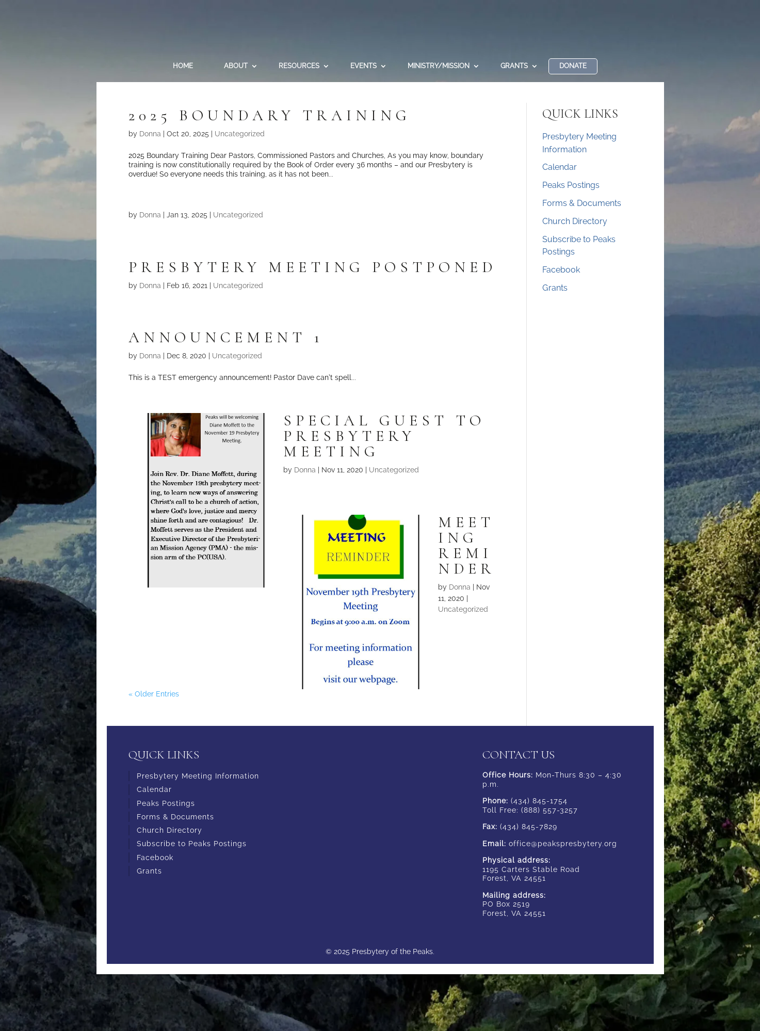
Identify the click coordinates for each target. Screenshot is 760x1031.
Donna (150, 134)
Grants (514, 66)
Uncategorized (240, 134)
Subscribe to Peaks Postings (192, 843)
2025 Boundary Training (269, 115)
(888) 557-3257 (549, 810)
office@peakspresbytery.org (563, 843)
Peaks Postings (571, 185)
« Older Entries (153, 694)
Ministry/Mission (439, 66)
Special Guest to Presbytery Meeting (384, 436)
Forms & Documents (581, 203)
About (236, 66)
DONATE (573, 66)
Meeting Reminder (466, 545)
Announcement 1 (226, 337)
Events (363, 66)
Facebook (561, 270)
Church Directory (574, 221)
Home (183, 66)
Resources (299, 66)
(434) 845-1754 (539, 801)
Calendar (559, 167)
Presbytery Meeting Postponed (312, 267)
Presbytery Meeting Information (198, 776)
